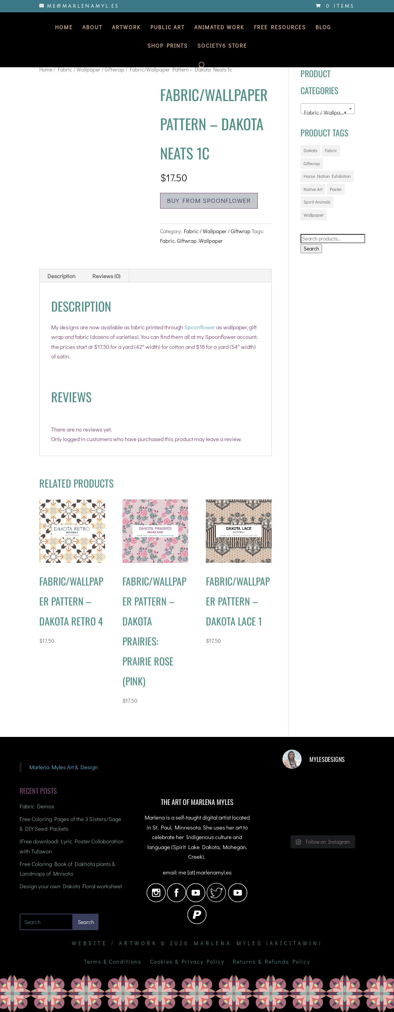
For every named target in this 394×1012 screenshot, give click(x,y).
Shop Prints (167, 46)
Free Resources (280, 28)
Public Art (167, 28)
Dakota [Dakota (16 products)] (310, 150)
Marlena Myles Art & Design (63, 767)
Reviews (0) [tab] (106, 276)
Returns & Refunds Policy (271, 962)
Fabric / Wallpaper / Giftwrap (91, 69)
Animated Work (219, 28)
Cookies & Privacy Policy (187, 962)
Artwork (126, 28)
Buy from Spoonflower (209, 200)
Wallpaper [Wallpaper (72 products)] (314, 215)
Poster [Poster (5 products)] (336, 189)
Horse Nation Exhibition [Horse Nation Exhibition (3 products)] (327, 176)
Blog (323, 28)
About (92, 28)
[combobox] (328, 108)
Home (64, 28)
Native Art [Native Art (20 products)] (313, 189)
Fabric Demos (37, 806)
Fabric (167, 240)
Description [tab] (61, 276)
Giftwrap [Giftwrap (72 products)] (312, 163)
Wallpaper (211, 240)
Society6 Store (222, 46)
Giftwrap (187, 240)
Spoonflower (199, 327)
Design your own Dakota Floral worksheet (71, 886)
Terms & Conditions (113, 962)
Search (311, 248)
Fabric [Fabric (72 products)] (331, 150)
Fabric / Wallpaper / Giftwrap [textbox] (329, 112)
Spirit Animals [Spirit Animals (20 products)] (317, 202)
